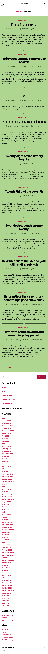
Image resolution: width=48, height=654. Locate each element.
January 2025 (7, 451)
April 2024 (5, 464)
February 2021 (7, 547)
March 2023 (6, 489)
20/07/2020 (25, 233)
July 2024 (5, 456)
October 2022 (7, 497)
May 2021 (5, 540)
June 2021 (5, 537)
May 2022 (5, 509)
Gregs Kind (6, 391)
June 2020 (6, 568)
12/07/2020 (25, 339)
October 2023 (7, 479)
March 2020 (6, 575)
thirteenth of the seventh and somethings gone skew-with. (24, 298)
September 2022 (8, 499)
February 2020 (7, 578)
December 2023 (8, 474)
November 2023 (8, 476)
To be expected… (8, 403)
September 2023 (8, 481)
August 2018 (6, 593)
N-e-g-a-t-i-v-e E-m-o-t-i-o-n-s (24, 122)
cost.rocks (24, 3)
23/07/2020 (25, 196)
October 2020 (7, 557)
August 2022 (6, 502)
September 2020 (8, 560)
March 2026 (6, 421)
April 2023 (5, 487)
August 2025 (6, 433)
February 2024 (7, 469)
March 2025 (6, 446)
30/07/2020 (25, 66)
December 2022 (8, 494)
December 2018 (7, 583)
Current (4, 618)
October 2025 (7, 428)
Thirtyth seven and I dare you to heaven (24, 60)
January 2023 (7, 492)
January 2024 (7, 471)
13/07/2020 (25, 304)
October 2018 (7, 588)
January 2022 (7, 519)
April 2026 (5, 418)
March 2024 (6, 466)
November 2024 (8, 454)
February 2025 (7, 449)
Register (5, 630)
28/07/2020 (25, 164)
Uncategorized (24, 20)
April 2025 (5, 444)
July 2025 (5, 436)
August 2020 (6, 563)
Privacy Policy (6, 650)
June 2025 (6, 438)
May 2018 (5, 601)
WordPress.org (7, 640)
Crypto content (7, 615)
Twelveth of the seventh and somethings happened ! (24, 333)
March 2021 (6, 545)
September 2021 (8, 530)
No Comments (37, 29)
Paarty (4, 387)
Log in (4, 632)
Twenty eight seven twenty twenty (24, 157)
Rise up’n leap (7, 395)
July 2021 (5, 535)
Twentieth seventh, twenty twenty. (24, 227)
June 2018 (5, 598)
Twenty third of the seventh (24, 191)
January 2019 (7, 580)
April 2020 (5, 573)
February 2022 (7, 517)
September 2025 (8, 431)
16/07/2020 (25, 269)
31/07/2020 (25, 29)
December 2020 (8, 552)
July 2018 (5, 595)
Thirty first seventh (24, 24)
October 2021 (7, 527)
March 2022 (6, 514)
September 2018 (8, 590)
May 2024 (5, 461)
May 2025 (5, 441)
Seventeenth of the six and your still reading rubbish (24, 262)
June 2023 (6, 484)
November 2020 (8, 555)
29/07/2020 (25, 126)
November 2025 (8, 426)
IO (24, 96)
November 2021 (7, 525)
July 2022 (5, 504)
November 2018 (7, 585)
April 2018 (5, 603)
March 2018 (6, 606)
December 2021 (7, 522)
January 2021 (7, 550)
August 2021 (6, 532)
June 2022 (5, 507)
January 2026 (7, 423)
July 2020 (5, 565)
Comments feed (8, 637)
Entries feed (6, 635)
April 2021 (5, 542)
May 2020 (5, 570)
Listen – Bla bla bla (8, 399)
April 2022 (5, 512)
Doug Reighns (14, 29)
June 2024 (6, 459)
